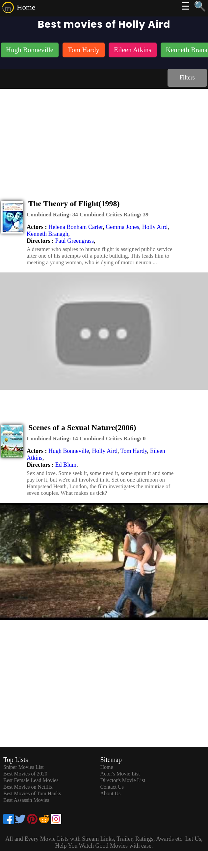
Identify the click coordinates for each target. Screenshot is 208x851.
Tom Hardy (133, 451)
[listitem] (29, 50)
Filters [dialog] (187, 77)
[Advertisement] (104, 138)
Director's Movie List (122, 780)
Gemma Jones (122, 227)
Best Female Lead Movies (31, 780)
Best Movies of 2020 (25, 773)
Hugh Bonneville (68, 451)
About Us (110, 793)
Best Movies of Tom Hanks (32, 793)
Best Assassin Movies (26, 800)
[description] (52, 214)
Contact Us (112, 787)
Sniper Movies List (23, 767)
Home (26, 7)
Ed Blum (66, 464)
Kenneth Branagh (47, 234)
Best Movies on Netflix (28, 787)
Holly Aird (155, 227)
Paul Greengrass (74, 240)
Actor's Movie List (120, 773)
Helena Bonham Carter (75, 227)
